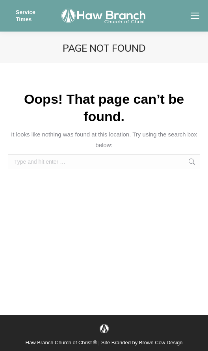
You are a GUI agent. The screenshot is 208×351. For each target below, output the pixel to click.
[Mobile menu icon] (195, 16)
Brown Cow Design (161, 342)
